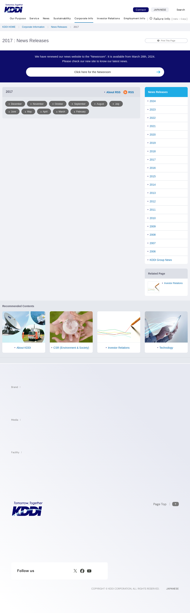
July (116, 104)
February (80, 111)
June (12, 111)
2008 (153, 234)
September (79, 104)
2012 (153, 201)
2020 (153, 134)
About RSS (113, 92)
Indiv (175, 19)
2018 (153, 151)
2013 (153, 192)
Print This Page (166, 40)
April (44, 111)
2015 (153, 176)
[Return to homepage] (13, 8)
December (15, 104)
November (37, 104)
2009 (153, 226)
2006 (153, 251)
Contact (141, 9)
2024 (153, 101)
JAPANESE (161, 9)
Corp (184, 19)
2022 (153, 117)
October (58, 104)
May (28, 111)
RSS (128, 92)
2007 (153, 243)
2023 (153, 109)
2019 (153, 142)
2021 (153, 126)
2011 (153, 209)
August (99, 104)
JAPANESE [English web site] (172, 588)
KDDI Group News (161, 259)
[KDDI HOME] (27, 509)
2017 (153, 159)
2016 (153, 167)
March (60, 111)
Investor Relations (173, 283)
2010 (153, 218)
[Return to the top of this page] (166, 504)
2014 (153, 184)
